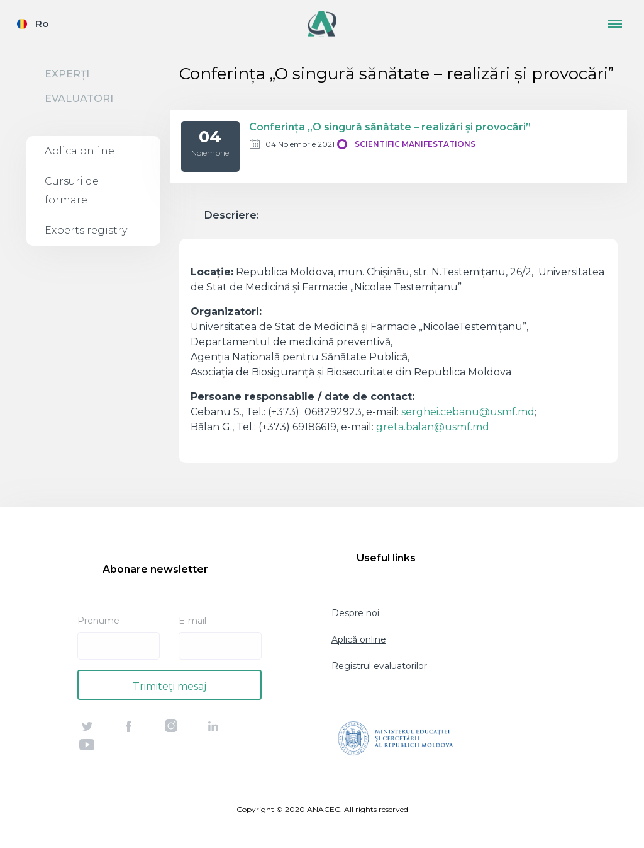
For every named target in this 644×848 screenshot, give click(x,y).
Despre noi (355, 613)
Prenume (98, 620)
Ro (41, 24)
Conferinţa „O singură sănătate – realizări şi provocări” (390, 127)
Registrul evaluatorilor (379, 666)
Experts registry (86, 230)
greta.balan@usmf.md (432, 427)
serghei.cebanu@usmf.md (468, 412)
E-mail (192, 620)
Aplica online (79, 151)
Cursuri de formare (72, 190)
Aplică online (358, 639)
